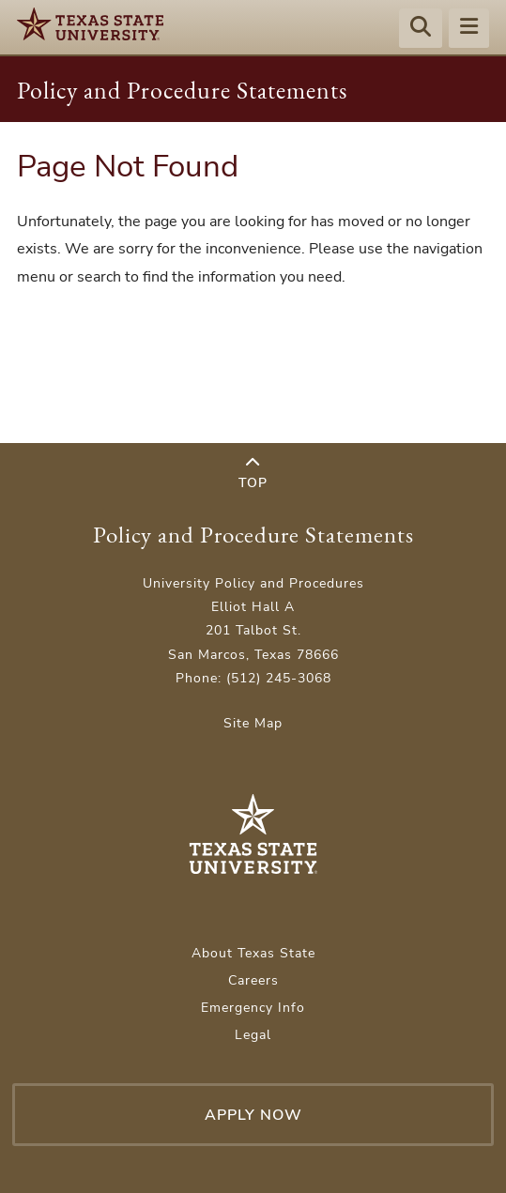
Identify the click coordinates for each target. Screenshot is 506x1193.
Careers (253, 980)
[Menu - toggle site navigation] (469, 29)
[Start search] (420, 29)
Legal (253, 1035)
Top (253, 473)
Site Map (253, 723)
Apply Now (253, 1115)
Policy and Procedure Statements (182, 90)
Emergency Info (253, 1008)
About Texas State (253, 953)
